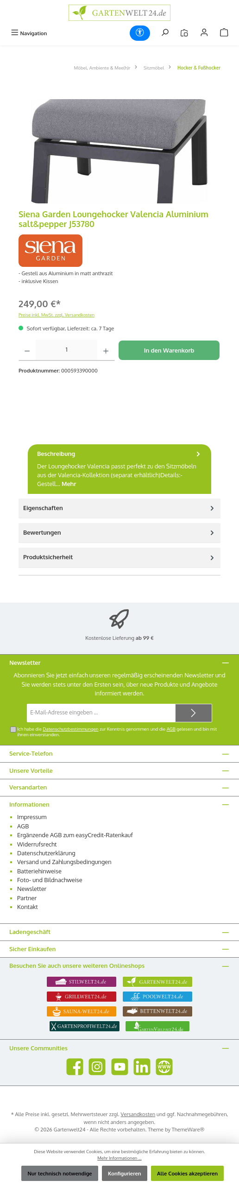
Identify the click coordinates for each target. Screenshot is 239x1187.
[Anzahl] (66, 350)
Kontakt (27, 906)
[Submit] (193, 713)
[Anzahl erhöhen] (105, 350)
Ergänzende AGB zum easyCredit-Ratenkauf (75, 835)
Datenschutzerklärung (46, 853)
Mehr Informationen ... (119, 1158)
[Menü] (29, 33)
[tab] (119, 469)
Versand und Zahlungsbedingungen (64, 861)
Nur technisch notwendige (59, 1173)
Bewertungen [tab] (119, 532)
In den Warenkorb (169, 350)
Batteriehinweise (39, 871)
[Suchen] (165, 33)
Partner (27, 898)
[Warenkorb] (224, 33)
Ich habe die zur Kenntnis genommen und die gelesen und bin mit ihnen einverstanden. (117, 731)
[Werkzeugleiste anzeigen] (140, 33)
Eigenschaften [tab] (119, 508)
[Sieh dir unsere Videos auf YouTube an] (119, 1066)
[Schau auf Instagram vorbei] (97, 1066)
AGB (171, 729)
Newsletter (31, 888)
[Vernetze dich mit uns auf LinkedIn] (142, 1066)
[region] (119, 151)
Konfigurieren (124, 1173)
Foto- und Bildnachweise (49, 880)
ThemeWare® (188, 1129)
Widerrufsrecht (37, 844)
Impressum (31, 817)
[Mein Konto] (204, 33)
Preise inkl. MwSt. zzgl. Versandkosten (56, 314)
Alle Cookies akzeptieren (187, 1173)
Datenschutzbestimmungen (70, 729)
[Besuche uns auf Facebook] (74, 1066)
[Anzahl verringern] (27, 350)
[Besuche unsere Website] (164, 1066)
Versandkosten (138, 1114)
